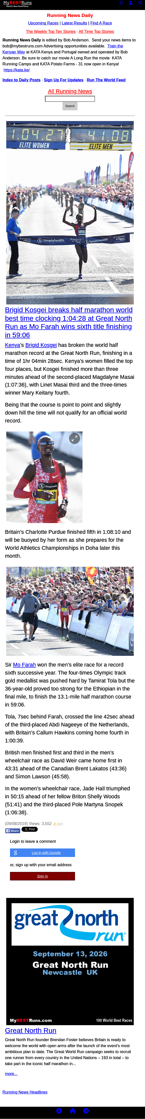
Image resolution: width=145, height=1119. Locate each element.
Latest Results (74, 23)
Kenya (12, 345)
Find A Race (101, 23)
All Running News (70, 91)
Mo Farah (24, 665)
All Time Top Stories (96, 31)
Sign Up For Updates (63, 80)
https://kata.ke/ (17, 70)
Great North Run (30, 1030)
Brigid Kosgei (41, 345)
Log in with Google (46, 853)
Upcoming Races (43, 23)
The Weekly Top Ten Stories (51, 31)
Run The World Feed (106, 80)
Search (70, 106)
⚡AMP (58, 824)
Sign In (42, 876)
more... (11, 1074)
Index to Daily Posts (21, 80)
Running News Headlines (25, 1092)
